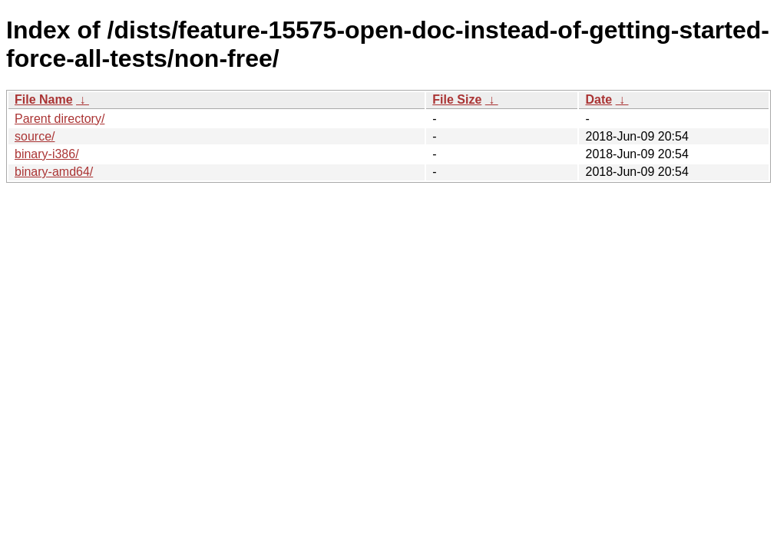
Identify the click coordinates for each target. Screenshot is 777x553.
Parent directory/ (59, 118)
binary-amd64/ (54, 171)
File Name (44, 99)
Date (598, 99)
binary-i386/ (47, 154)
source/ (35, 136)
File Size (456, 99)
